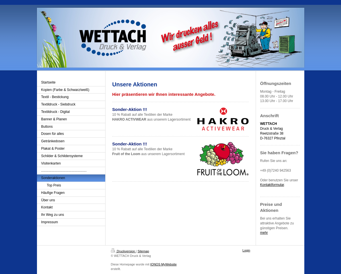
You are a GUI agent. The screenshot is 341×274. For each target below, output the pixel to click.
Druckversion (123, 251)
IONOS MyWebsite (163, 264)
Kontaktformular (272, 185)
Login (246, 250)
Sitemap (143, 251)
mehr (264, 233)
